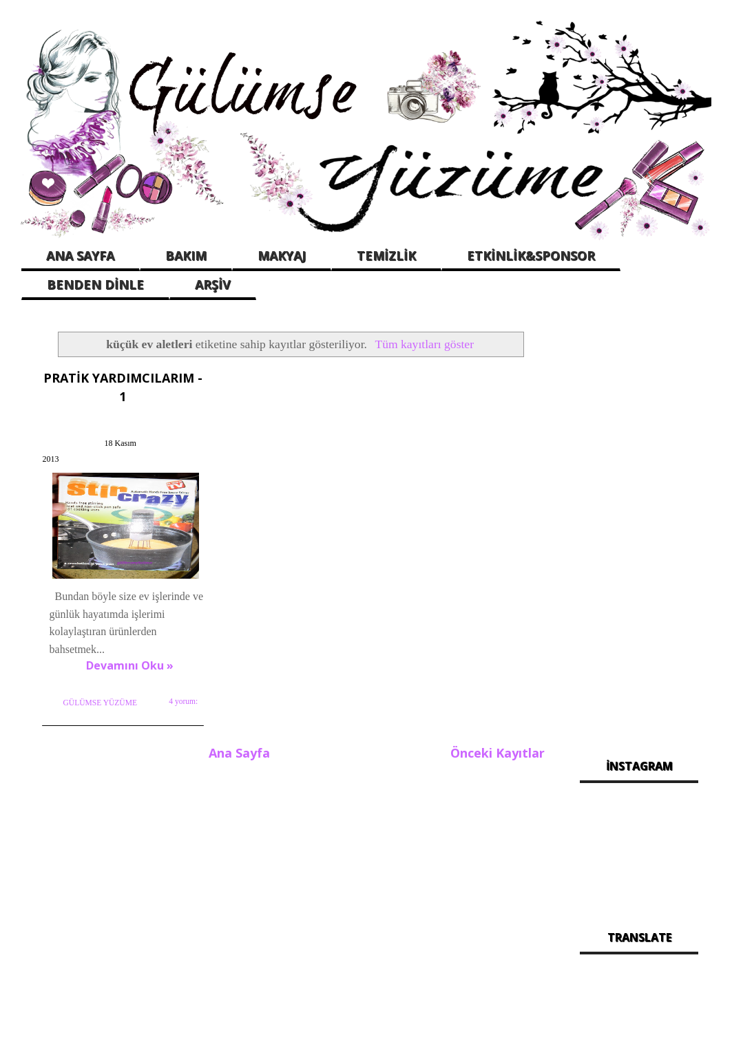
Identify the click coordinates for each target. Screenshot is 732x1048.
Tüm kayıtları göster (424, 344)
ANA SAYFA (80, 255)
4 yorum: (182, 712)
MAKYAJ (282, 255)
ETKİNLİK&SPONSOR (531, 255)
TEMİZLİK (386, 255)
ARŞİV (213, 284)
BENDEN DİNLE (95, 284)
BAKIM (186, 255)
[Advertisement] (639, 531)
